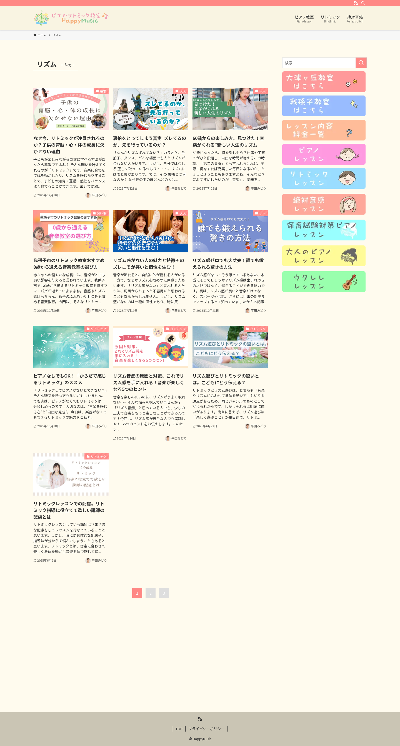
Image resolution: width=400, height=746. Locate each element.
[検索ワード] (324, 62)
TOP (179, 728)
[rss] (355, 3)
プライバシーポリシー (206, 728)
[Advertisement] (200, 669)
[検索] (363, 3)
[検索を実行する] (361, 62)
